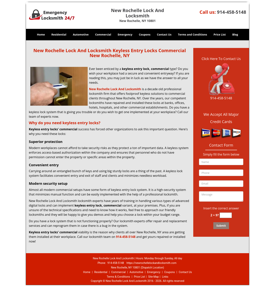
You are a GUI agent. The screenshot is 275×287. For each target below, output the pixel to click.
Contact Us (164, 34)
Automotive (81, 34)
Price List (220, 34)
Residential (58, 34)
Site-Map (153, 276)
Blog (235, 34)
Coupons (144, 34)
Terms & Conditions (118, 276)
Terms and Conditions (192, 34)
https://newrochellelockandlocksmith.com (151, 262)
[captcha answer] (226, 215)
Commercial (103, 34)
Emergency (125, 34)
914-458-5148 (231, 12)
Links (165, 276)
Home (41, 34)
